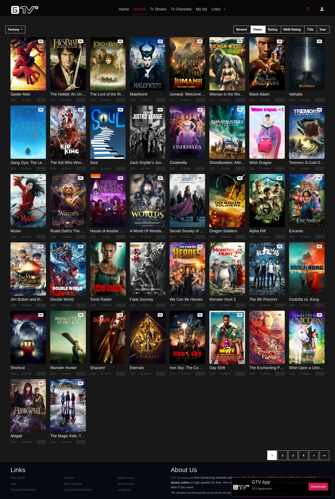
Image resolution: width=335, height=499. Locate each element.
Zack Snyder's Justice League (155, 162)
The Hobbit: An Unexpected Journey (81, 94)
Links (216, 9)
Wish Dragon (260, 162)
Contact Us (124, 489)
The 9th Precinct (263, 299)
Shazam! (97, 368)
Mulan (15, 231)
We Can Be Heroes (186, 299)
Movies (139, 9)
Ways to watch (73, 483)
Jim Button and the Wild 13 (33, 299)
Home (124, 9)
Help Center (17, 477)
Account (69, 477)
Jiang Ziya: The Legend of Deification (42, 162)
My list (201, 9)
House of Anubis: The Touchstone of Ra (124, 231)
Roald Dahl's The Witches (72, 231)
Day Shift (217, 368)
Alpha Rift (257, 231)
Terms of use (125, 483)
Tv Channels (181, 9)
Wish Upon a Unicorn (307, 368)
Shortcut (17, 368)
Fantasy (14, 29)
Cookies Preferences (23, 489)
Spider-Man (20, 94)
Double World (61, 299)
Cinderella (178, 162)
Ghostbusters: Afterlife (228, 162)
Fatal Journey (141, 299)
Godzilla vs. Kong (304, 299)
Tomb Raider (101, 299)
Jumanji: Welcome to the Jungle (197, 94)
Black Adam (259, 94)
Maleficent (138, 94)
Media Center (125, 477)
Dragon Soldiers (223, 231)
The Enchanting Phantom (271, 368)
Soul (94, 162)
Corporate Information (77, 489)
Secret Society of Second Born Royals (202, 231)
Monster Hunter (63, 368)
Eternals (137, 368)
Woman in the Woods (227, 94)
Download (318, 487)
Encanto (296, 231)
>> (324, 455)
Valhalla (296, 94)
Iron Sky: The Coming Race (193, 368)
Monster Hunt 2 (222, 299)
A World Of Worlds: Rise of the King (160, 231)
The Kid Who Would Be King (74, 162)
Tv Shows (158, 9)
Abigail (16, 436)
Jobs (13, 483)
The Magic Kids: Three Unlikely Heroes (83, 436)
